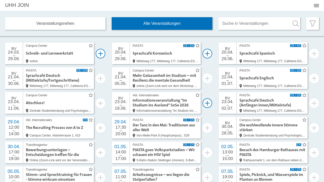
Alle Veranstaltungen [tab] (162, 23)
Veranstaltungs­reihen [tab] (55, 23)
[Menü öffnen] (316, 6)
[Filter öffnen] (312, 23)
